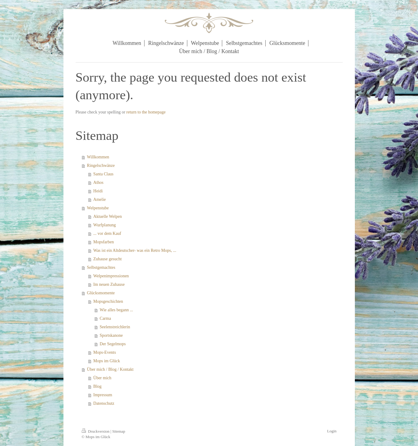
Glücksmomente (101, 293)
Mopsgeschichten (108, 301)
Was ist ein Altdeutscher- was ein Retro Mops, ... (134, 250)
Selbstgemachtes (101, 267)
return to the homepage (145, 112)
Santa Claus (103, 174)
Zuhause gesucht (107, 259)
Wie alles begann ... (116, 310)
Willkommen (98, 157)
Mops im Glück (106, 361)
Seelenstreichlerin (115, 327)
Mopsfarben (103, 242)
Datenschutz (103, 403)
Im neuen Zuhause (108, 284)
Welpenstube (98, 208)
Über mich (102, 378)
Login (331, 431)
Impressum (102, 395)
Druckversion (96, 431)
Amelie (99, 199)
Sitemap (118, 431)
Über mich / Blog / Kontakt (110, 369)
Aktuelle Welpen (107, 216)
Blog (97, 386)
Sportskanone (111, 335)
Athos (98, 182)
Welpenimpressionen (111, 276)
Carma (105, 318)
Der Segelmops (113, 344)
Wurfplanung (104, 225)
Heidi (98, 191)
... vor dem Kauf (107, 233)
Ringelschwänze (101, 165)
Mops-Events (104, 352)
